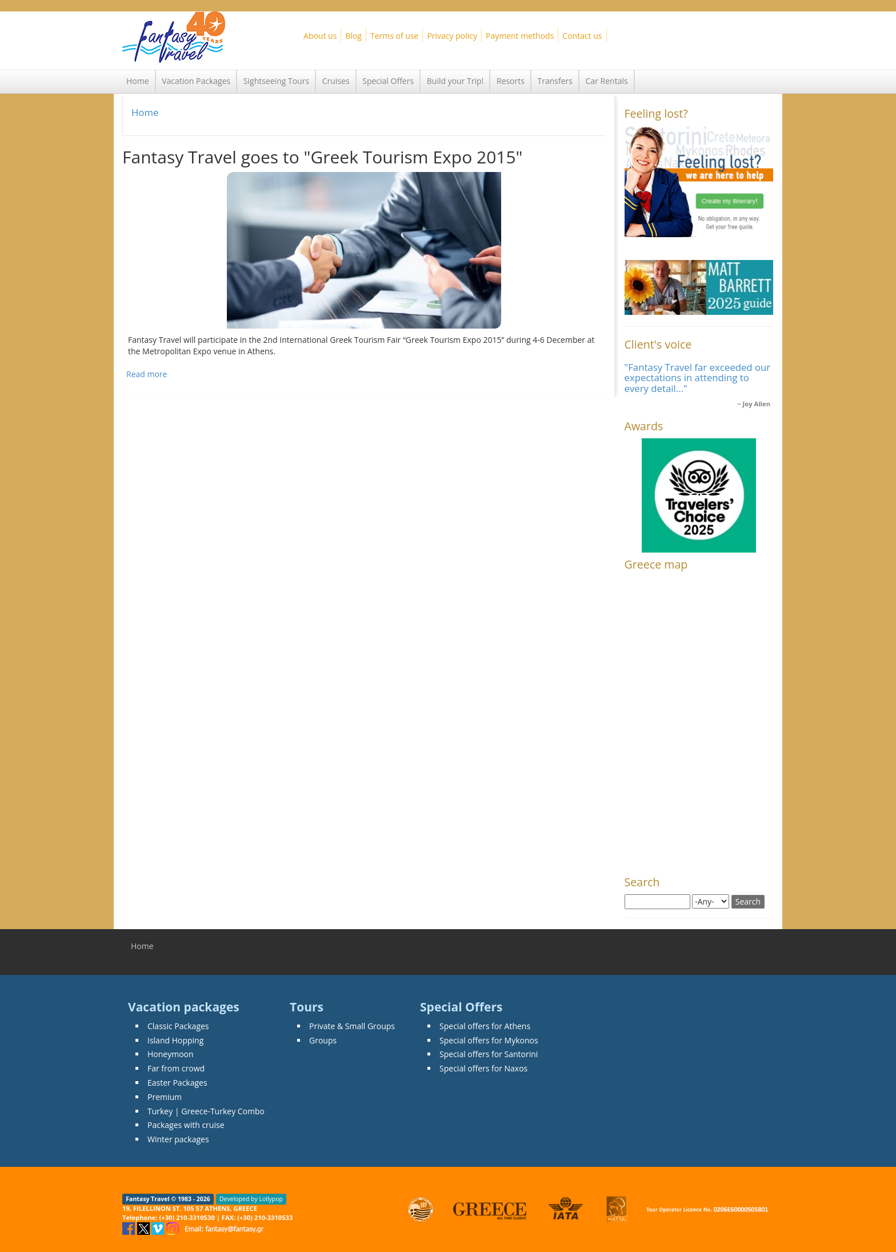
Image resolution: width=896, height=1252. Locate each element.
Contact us (582, 35)
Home (137, 80)
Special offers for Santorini (488, 1054)
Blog (353, 35)
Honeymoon (170, 1054)
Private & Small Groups (352, 1026)
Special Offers (388, 80)
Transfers (555, 80)
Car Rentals (607, 80)
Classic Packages (178, 1026)
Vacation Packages (196, 80)
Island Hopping (175, 1040)
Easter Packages (177, 1082)
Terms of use (394, 35)
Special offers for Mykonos (488, 1040)
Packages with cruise (186, 1124)
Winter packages (178, 1139)
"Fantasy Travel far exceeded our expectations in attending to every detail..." (698, 378)
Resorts (511, 80)
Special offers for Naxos (483, 1068)
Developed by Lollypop (251, 1199)
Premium (164, 1096)
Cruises (336, 80)
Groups (323, 1040)
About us (320, 35)
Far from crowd (176, 1068)
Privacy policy (452, 35)
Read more (146, 374)
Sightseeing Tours (276, 80)
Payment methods (520, 35)
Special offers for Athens (484, 1026)
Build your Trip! (455, 80)
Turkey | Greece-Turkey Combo (206, 1111)
